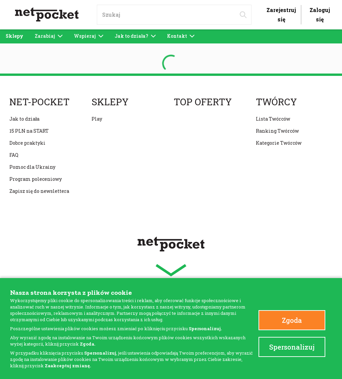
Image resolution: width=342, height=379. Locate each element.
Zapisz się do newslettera (39, 191)
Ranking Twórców (277, 131)
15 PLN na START (29, 131)
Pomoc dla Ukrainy (32, 167)
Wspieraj (88, 36)
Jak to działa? (135, 36)
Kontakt (180, 36)
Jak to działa (24, 119)
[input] (174, 15)
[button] (171, 270)
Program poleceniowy (35, 179)
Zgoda (292, 320)
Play (97, 119)
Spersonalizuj (292, 347)
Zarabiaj (48, 36)
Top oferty (203, 102)
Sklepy (14, 36)
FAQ (13, 155)
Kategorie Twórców (279, 143)
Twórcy (276, 102)
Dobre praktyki (27, 143)
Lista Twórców (273, 119)
